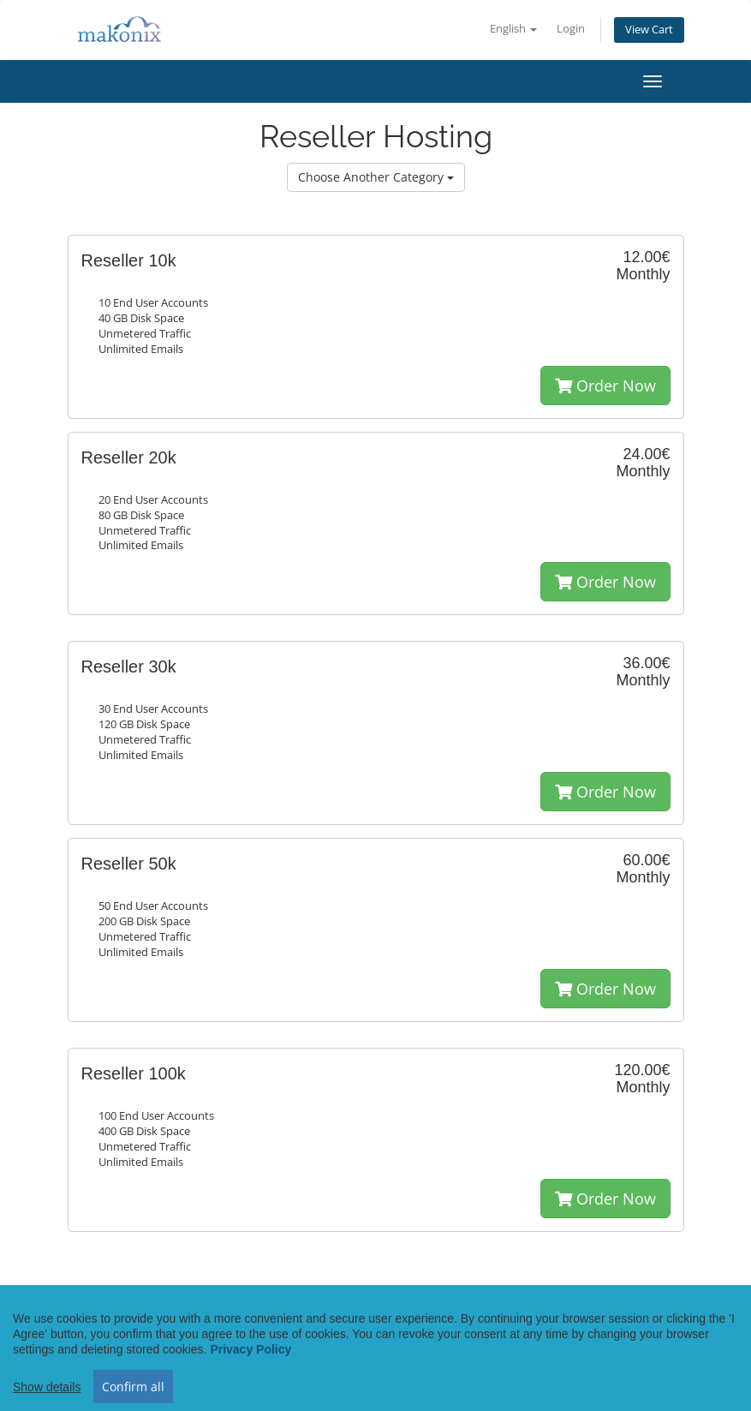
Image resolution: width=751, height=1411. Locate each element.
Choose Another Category (376, 177)
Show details (46, 1403)
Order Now (605, 385)
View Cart (649, 29)
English (513, 28)
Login (571, 28)
